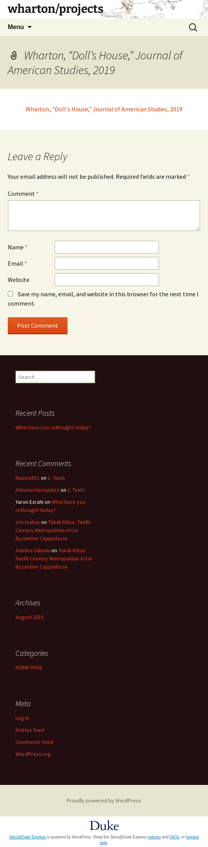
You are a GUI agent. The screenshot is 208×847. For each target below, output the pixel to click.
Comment (23, 193)
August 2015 (30, 617)
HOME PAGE (29, 667)
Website (18, 279)
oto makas (28, 522)
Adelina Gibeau (33, 550)
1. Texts (56, 477)
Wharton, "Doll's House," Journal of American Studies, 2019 (104, 109)
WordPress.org (33, 753)
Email (17, 263)
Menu (16, 27)
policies (154, 837)
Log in (22, 717)
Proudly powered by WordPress (104, 800)
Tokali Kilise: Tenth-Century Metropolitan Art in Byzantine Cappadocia (54, 530)
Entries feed (30, 729)
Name (18, 247)
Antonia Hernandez (37, 489)
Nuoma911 (28, 477)
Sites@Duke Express (27, 837)
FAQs (174, 837)
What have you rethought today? (53, 427)
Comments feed (34, 741)
